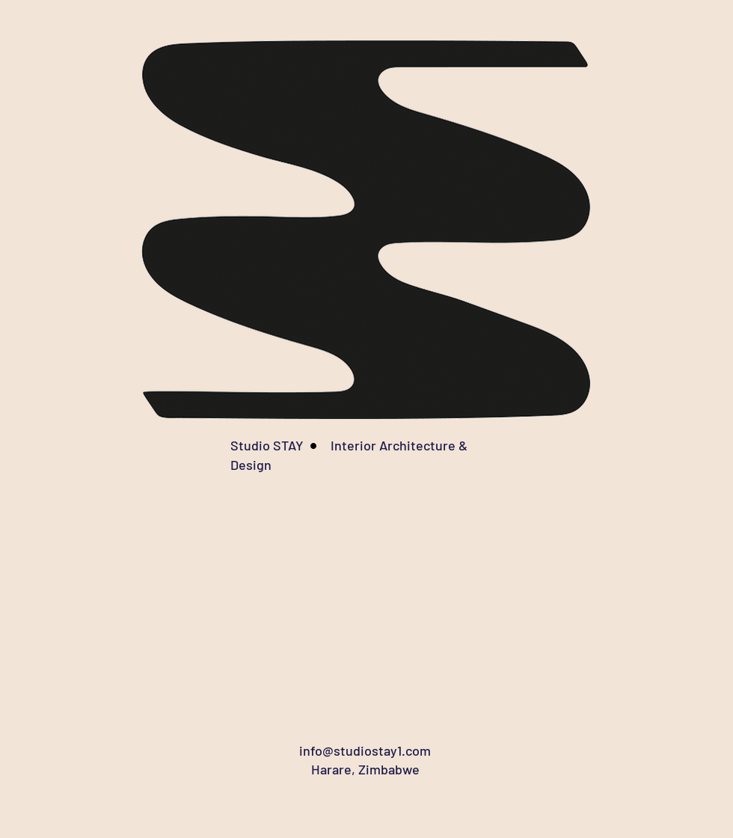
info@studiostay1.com (365, 750)
